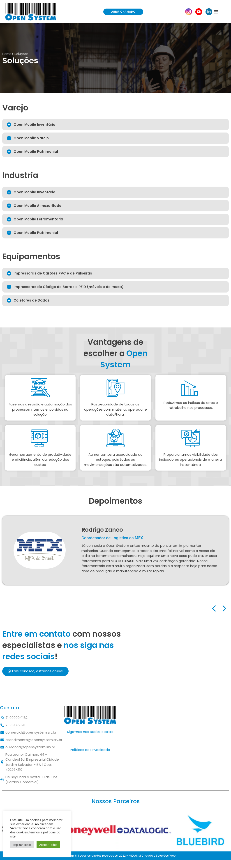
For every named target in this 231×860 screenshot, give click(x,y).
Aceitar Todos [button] (48, 844)
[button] (123, 12)
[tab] (115, 124)
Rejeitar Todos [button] (22, 844)
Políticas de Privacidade (90, 749)
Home (6, 54)
